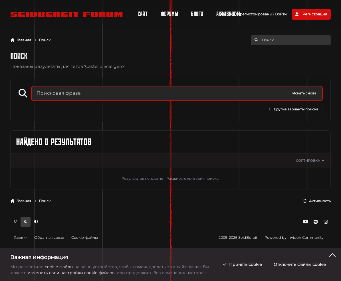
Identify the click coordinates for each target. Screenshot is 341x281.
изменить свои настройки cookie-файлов (71, 272)
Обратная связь (49, 237)
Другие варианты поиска (293, 109)
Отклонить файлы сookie (300, 264)
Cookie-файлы (84, 237)
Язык (20, 237)
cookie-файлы (59, 266)
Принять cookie (242, 264)
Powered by (294, 237)
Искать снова (304, 93)
